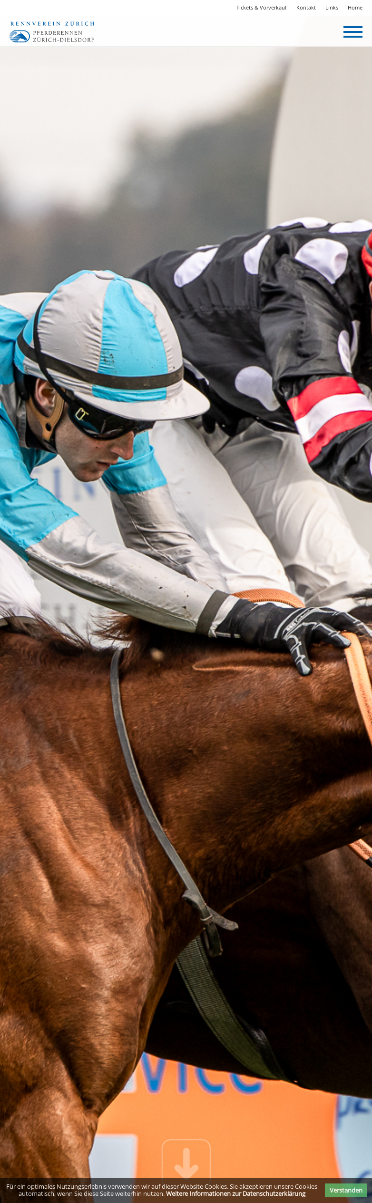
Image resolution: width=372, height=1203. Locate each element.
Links (331, 7)
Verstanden (346, 1190)
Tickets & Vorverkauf (261, 7)
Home (355, 7)
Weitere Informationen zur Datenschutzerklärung (235, 1193)
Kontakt (306, 7)
